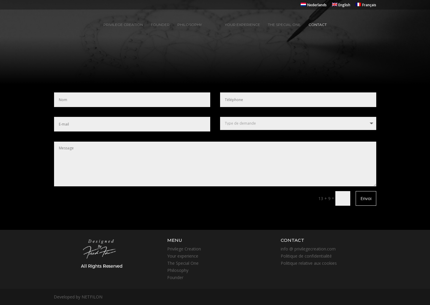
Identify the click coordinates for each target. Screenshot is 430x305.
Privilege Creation (184, 249)
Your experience (242, 25)
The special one (284, 25)
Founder (160, 25)
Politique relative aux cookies (309, 263)
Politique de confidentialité (306, 256)
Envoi (365, 198)
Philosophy (189, 25)
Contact (317, 25)
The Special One (183, 263)
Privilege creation (123, 25)
